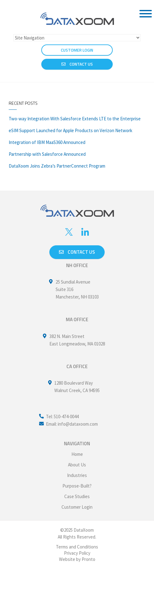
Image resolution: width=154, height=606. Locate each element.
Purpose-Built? (77, 486)
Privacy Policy (77, 553)
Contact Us (77, 64)
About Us (77, 465)
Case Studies (77, 496)
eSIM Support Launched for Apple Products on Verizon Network (70, 130)
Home (77, 454)
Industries (77, 475)
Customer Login (77, 507)
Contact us (77, 252)
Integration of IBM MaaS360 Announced (47, 142)
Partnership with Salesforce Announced (47, 154)
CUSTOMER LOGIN (77, 50)
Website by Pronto (77, 559)
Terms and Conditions (77, 547)
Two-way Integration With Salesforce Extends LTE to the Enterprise (75, 119)
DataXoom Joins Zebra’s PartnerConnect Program (57, 166)
